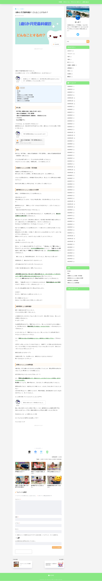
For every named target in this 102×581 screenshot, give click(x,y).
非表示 (22, 88)
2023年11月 (71, 171)
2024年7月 (71, 148)
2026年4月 (71, 87)
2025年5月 (71, 119)
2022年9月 (71, 212)
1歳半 (42, 459)
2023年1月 (71, 201)
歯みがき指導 (52, 459)
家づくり (70, 62)
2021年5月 (71, 259)
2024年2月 (71, 163)
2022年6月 (71, 221)
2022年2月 (71, 233)
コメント (18, 499)
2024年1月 (71, 166)
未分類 (60, 457)
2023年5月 (71, 189)
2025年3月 (71, 125)
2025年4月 (71, 122)
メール (17, 523)
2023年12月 (71, 169)
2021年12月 (71, 239)
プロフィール (66, 2)
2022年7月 (71, 218)
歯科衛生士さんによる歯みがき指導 (25, 96)
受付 (18, 93)
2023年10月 (71, 174)
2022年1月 (71, 236)
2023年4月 (71, 192)
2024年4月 (71, 157)
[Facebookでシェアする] (35, 452)
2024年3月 (71, 160)
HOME (60, 2)
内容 (46, 459)
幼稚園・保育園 (72, 65)
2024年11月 (71, 136)
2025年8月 (71, 110)
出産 (69, 57)
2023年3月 (71, 195)
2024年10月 (71, 139)
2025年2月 (71, 128)
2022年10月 (71, 209)
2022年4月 (71, 227)
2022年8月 (71, 215)
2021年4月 (71, 262)
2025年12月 (71, 98)
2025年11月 (71, 101)
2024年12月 (71, 134)
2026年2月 (71, 93)
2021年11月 (71, 242)
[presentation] (23, 552)
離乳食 (70, 77)
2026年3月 (71, 90)
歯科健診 (59, 459)
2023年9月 (71, 177)
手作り (70, 71)
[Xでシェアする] (29, 452)
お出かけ (70, 51)
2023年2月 (71, 198)
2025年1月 (71, 131)
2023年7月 (71, 183)
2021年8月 (71, 250)
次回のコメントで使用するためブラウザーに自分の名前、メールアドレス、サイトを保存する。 (38, 535)
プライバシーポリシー (76, 2)
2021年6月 (71, 256)
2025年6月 (71, 116)
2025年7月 (71, 113)
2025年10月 (71, 104)
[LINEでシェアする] (47, 452)
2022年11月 (71, 206)
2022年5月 (71, 224)
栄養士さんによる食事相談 (23, 100)
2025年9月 (71, 107)
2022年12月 (71, 204)
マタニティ (71, 54)
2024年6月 (71, 151)
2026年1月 (71, 96)
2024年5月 (71, 154)
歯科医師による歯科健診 (23, 98)
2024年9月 (71, 142)
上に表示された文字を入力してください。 (25, 541)
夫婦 (69, 59)
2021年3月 (71, 265)
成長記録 (70, 68)
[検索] (87, 41)
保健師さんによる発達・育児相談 (25, 95)
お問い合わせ (85, 2)
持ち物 (18, 91)
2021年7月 (71, 253)
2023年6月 (71, 186)
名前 (17, 517)
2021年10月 (71, 244)
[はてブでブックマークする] (41, 452)
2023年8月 (71, 180)
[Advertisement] (38, 59)
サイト (17, 529)
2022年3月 (71, 230)
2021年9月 (71, 247)
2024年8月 (71, 145)
